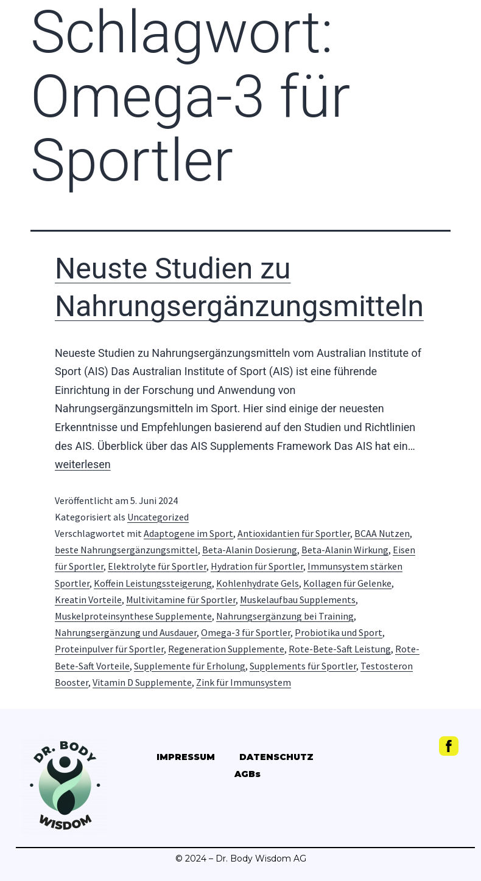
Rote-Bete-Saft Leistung (340, 649)
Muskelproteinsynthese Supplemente (133, 616)
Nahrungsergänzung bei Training (285, 616)
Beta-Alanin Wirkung (344, 550)
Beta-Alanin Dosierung (249, 550)
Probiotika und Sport (338, 632)
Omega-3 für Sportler (245, 632)
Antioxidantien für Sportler (293, 533)
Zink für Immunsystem (243, 682)
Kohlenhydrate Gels (257, 583)
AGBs (247, 774)
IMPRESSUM (185, 756)
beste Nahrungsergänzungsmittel (126, 550)
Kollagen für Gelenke (347, 583)
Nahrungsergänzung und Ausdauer (126, 632)
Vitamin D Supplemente (142, 682)
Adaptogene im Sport (188, 533)
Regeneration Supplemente (226, 649)
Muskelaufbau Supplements (298, 599)
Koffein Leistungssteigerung (153, 583)
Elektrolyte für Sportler (157, 566)
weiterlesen (83, 464)
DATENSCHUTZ (276, 756)
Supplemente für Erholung (189, 666)
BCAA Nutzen (382, 533)
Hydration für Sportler (257, 566)
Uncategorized (158, 517)
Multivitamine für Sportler (181, 599)
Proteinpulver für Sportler (109, 649)
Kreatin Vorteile (88, 599)
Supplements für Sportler (303, 666)
